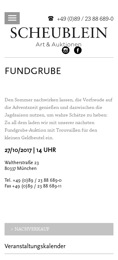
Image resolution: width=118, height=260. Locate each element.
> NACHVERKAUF (30, 229)
